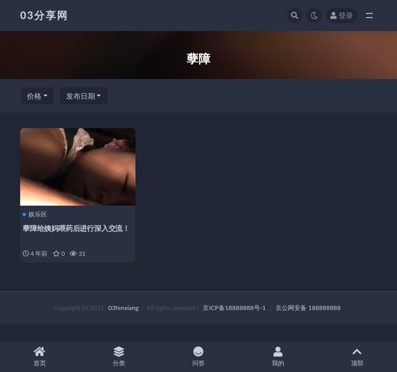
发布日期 (80, 95)
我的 (278, 357)
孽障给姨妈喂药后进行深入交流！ (76, 228)
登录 (341, 15)
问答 (198, 357)
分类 (119, 357)
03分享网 (44, 15)
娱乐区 (35, 214)
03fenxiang (123, 308)
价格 (34, 95)
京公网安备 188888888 (308, 308)
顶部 (357, 357)
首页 (40, 357)
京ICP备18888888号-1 (234, 308)
